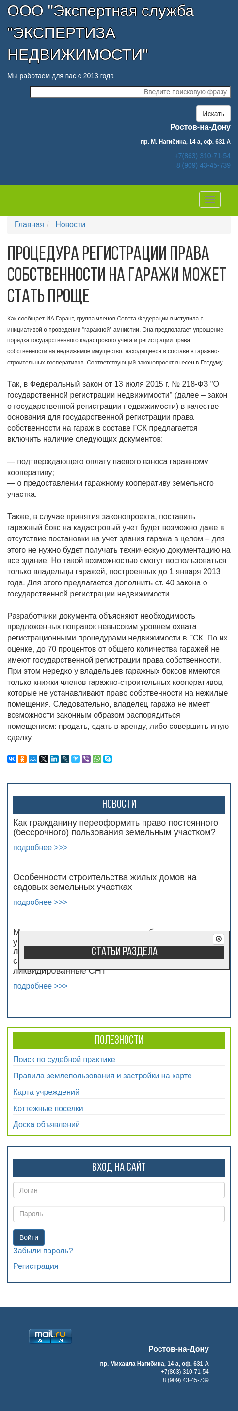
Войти (28, 1237)
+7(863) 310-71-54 (203, 156)
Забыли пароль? (43, 1251)
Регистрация (36, 1266)
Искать (213, 113)
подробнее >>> (40, 848)
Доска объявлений (46, 1124)
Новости (70, 224)
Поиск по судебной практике (64, 1059)
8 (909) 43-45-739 (203, 165)
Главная (29, 224)
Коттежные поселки (48, 1109)
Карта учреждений (46, 1092)
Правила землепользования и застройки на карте (102, 1076)
